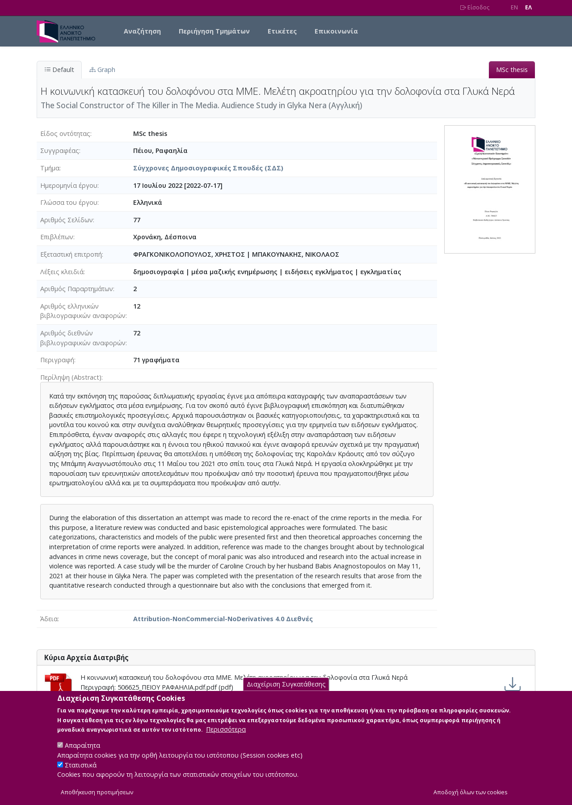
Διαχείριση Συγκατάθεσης (286, 693)
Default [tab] (59, 69)
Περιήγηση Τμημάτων (214, 31)
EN (514, 7)
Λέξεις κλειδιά (62, 271)
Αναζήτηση (142, 31)
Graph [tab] (102, 69)
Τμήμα (49, 168)
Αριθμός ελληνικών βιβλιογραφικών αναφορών (83, 311)
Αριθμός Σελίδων (66, 220)
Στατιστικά (81, 774)
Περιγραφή (57, 360)
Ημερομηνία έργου (68, 185)
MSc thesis (512, 69)
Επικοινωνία (336, 31)
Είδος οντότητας (65, 133)
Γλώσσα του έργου (68, 202)
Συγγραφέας (59, 150)
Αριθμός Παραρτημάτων (76, 288)
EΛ (528, 7)
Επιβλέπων (56, 237)
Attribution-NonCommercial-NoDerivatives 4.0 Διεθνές (223, 618)
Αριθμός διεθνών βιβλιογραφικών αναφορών (83, 338)
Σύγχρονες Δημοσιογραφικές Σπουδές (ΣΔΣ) (208, 168)
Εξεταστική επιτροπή (71, 254)
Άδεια (49, 618)
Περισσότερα (226, 738)
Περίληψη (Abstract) (70, 377)
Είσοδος (474, 7)
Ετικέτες (282, 31)
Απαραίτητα (82, 754)
